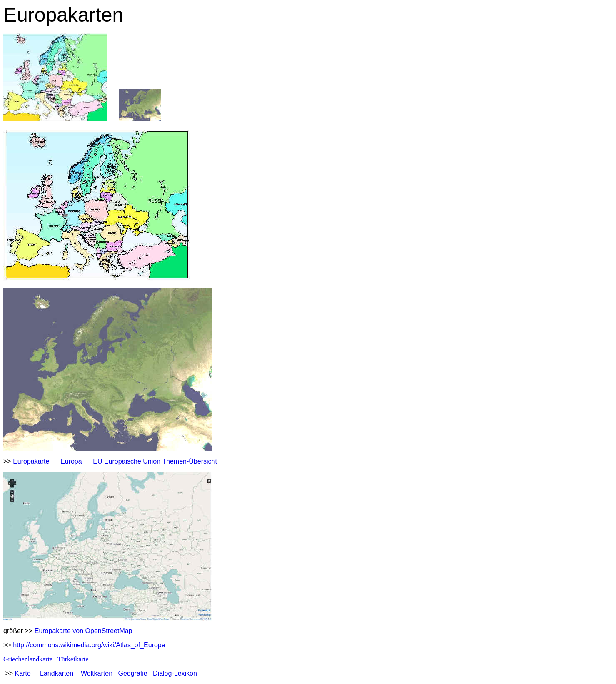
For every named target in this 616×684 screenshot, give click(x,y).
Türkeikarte (73, 659)
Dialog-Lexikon (175, 673)
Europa (71, 461)
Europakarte (31, 461)
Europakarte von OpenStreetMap (83, 630)
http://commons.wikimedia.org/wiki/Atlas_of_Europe (89, 645)
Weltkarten (96, 673)
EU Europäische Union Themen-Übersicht (155, 461)
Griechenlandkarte (27, 659)
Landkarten (56, 673)
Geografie (132, 673)
